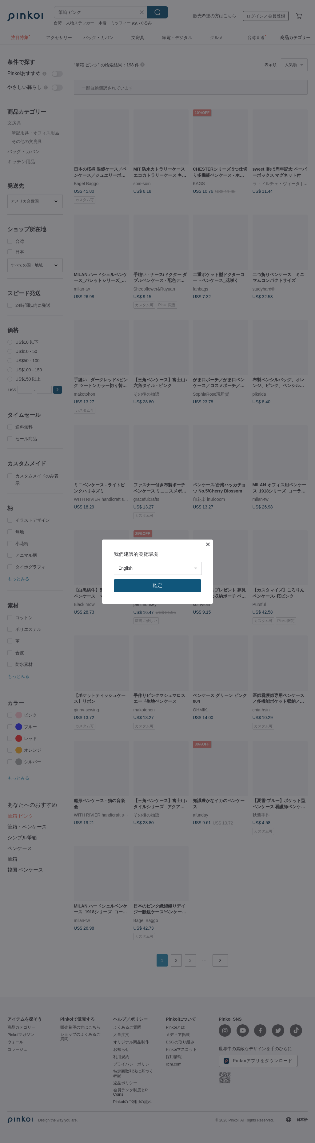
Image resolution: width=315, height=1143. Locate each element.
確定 (157, 585)
